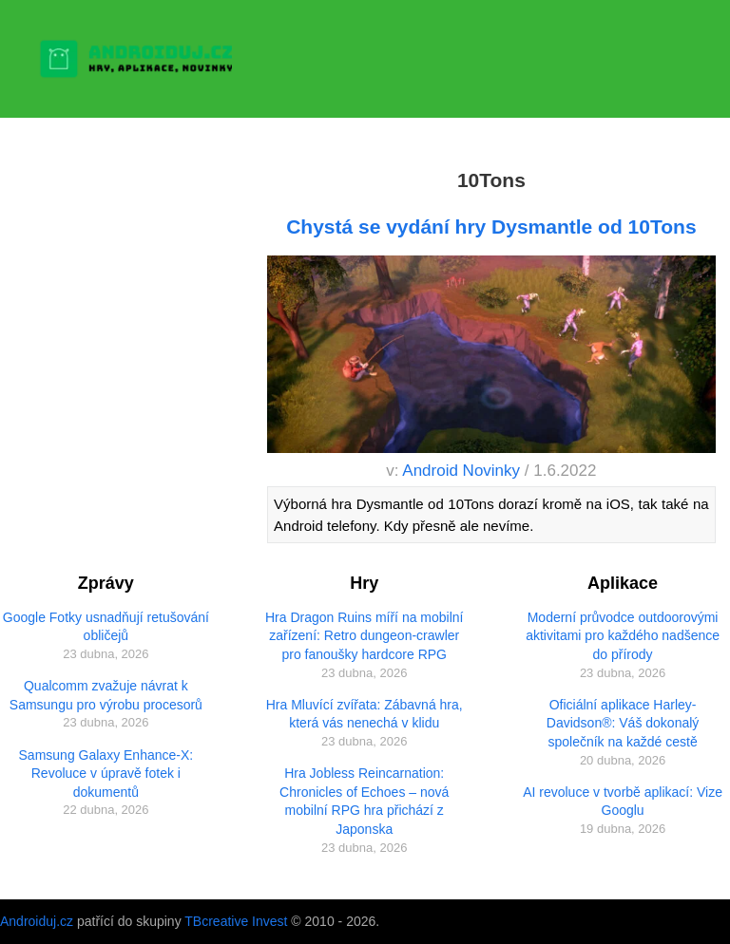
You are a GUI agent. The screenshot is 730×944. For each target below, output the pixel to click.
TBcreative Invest (235, 921)
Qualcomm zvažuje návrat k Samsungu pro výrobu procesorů (106, 695)
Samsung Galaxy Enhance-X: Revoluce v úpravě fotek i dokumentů (106, 773)
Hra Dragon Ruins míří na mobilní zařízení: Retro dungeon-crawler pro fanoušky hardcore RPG (364, 636)
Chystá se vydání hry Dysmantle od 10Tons (491, 226)
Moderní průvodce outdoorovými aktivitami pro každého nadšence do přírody (623, 636)
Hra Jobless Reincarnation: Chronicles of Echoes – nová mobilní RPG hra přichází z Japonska (364, 801)
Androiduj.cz (36, 921)
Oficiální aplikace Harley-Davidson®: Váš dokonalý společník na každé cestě (623, 723)
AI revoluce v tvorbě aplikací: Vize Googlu (622, 801)
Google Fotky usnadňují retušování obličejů (106, 627)
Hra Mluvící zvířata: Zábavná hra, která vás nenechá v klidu (364, 714)
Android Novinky (461, 471)
